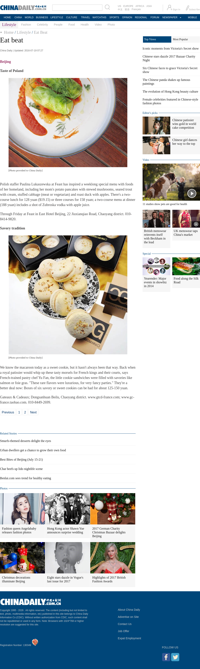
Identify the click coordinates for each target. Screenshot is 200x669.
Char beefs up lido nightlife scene (21, 469)
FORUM (154, 17)
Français (136, 9)
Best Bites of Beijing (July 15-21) (21, 459)
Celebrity (42, 24)
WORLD (29, 17)
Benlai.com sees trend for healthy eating (25, 478)
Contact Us (124, 624)
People (58, 24)
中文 (120, 9)
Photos (4, 488)
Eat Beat (40, 32)
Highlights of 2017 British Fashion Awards (109, 579)
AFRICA (139, 6)
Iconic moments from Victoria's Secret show (171, 48)
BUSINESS (42, 17)
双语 (127, 9)
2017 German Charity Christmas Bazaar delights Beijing (109, 532)
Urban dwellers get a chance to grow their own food (33, 450)
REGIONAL (141, 17)
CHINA (18, 17)
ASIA (149, 6)
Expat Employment (129, 638)
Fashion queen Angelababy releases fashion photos (19, 530)
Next (33, 412)
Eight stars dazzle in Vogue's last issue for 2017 (65, 579)
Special (147, 253)
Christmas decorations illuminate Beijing (16, 579)
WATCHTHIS (99, 17)
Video (98, 24)
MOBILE (192, 17)
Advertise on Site (128, 616)
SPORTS (114, 17)
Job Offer (123, 631)
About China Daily (129, 609)
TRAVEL (85, 17)
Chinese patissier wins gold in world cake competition (184, 123)
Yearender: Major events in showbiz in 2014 (155, 282)
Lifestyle (24, 32)
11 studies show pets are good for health (165, 204)
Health (85, 24)
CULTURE (71, 17)
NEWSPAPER (169, 17)
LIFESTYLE (56, 17)
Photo (111, 24)
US (119, 6)
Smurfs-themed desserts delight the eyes (25, 441)
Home (9, 32)
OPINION (127, 17)
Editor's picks (150, 112)
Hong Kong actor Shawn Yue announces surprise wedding (65, 530)
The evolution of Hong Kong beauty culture (170, 91)
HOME (7, 17)
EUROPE (128, 6)
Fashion (26, 24)
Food (72, 24)
